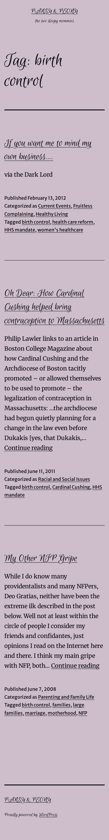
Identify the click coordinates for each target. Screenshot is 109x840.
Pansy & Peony (54, 11)
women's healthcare (60, 230)
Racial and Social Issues (64, 479)
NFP (82, 713)
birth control (36, 222)
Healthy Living (52, 214)
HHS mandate (19, 230)
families (61, 705)
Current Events (54, 206)
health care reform (72, 222)
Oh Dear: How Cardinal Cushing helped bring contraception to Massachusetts (54, 307)
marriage (35, 713)
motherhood (62, 713)
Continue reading (28, 447)
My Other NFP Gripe (40, 558)
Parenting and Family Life (66, 697)
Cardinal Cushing (71, 487)
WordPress (48, 815)
